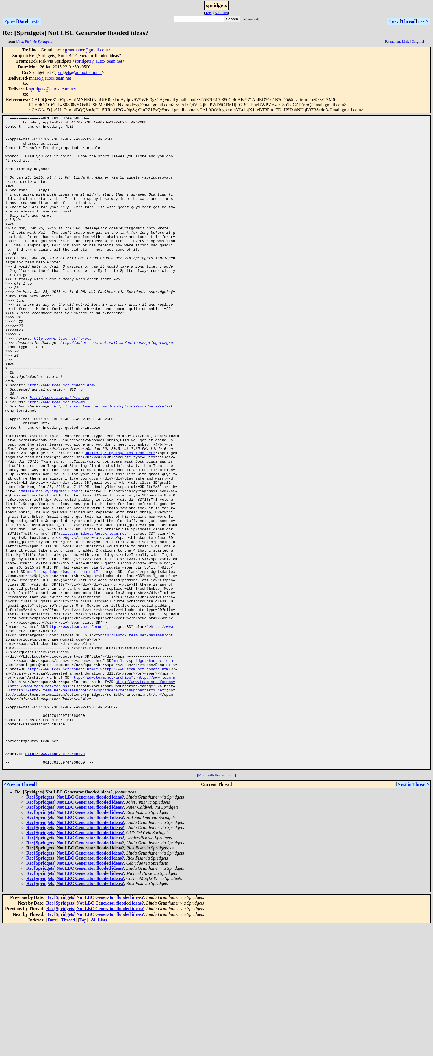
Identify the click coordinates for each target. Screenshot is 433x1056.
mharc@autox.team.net (50, 78)
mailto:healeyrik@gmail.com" (51, 566)
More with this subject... (216, 905)
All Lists (221, 13)
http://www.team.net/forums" (77, 729)
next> (34, 21)
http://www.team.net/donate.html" (62, 779)
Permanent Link (397, 41)
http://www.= (164, 729)
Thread (408, 21)
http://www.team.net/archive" (102, 790)
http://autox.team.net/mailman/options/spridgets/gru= (117, 388)
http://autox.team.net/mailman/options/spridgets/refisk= (114, 464)
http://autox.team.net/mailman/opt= (137, 739)
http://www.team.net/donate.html (61, 439)
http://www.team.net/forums (62, 383)
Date (22, 21)
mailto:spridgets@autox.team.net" (120, 520)
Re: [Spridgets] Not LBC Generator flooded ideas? (75, 927)
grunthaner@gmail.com (86, 49)
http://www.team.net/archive (59, 454)
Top (208, 13)
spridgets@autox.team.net (98, 61)
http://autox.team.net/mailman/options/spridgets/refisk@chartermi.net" (90, 805)
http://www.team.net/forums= (145, 795)
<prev (10, 21)
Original (418, 41)
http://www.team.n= (157, 790)
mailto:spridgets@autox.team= (144, 769)
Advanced (250, 19)
